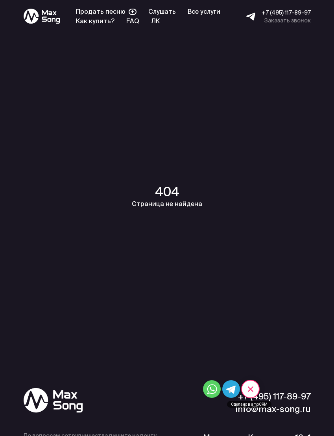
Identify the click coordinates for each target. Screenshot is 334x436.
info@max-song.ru (273, 409)
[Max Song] (42, 16)
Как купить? (95, 21)
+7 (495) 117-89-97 (286, 12)
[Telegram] (250, 16)
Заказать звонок (287, 20)
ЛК (155, 21)
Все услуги (204, 11)
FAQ (132, 21)
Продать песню (106, 11)
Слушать (162, 11)
